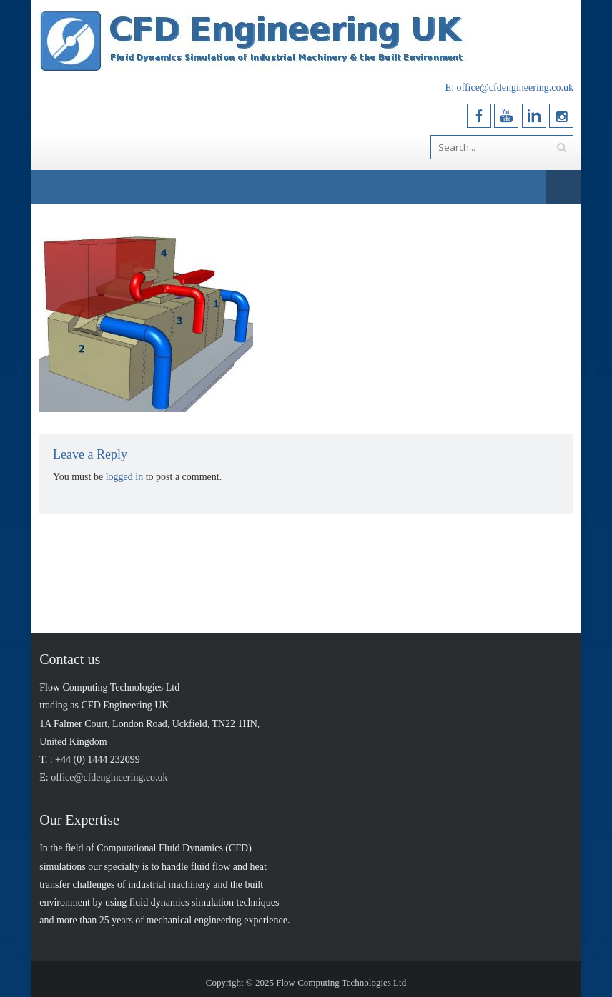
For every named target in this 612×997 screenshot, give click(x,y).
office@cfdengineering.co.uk (515, 87)
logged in (125, 476)
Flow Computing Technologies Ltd (341, 982)
